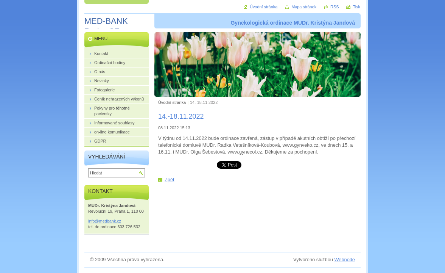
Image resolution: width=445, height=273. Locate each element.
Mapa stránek (303, 7)
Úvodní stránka (172, 102)
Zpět (169, 179)
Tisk (356, 7)
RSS (334, 7)
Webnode (344, 259)
